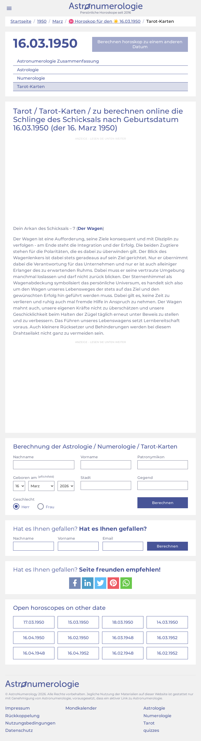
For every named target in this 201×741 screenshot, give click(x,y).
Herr (25, 507)
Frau (50, 507)
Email (108, 538)
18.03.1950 (122, 622)
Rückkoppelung (22, 715)
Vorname (89, 457)
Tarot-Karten (31, 86)
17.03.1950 (34, 622)
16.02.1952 (167, 653)
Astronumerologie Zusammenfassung (58, 61)
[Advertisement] (100, 180)
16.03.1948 (122, 637)
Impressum (17, 708)
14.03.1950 (167, 622)
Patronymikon (151, 457)
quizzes (151, 730)
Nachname (23, 457)
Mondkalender (81, 708)
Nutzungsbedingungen (30, 723)
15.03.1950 (78, 622)
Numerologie (31, 78)
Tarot (149, 723)
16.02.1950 (78, 637)
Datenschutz (19, 730)
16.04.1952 (78, 653)
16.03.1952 (167, 637)
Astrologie (28, 69)
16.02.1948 (122, 653)
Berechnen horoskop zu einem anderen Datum (139, 44)
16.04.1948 (34, 653)
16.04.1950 (33, 637)
